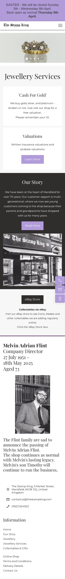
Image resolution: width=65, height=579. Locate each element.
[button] (60, 25)
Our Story (9, 534)
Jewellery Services (14, 543)
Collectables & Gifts (15, 548)
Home (7, 529)
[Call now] (60, 280)
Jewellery (9, 539)
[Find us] (60, 298)
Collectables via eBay (32, 309)
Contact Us (10, 570)
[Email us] (60, 289)
